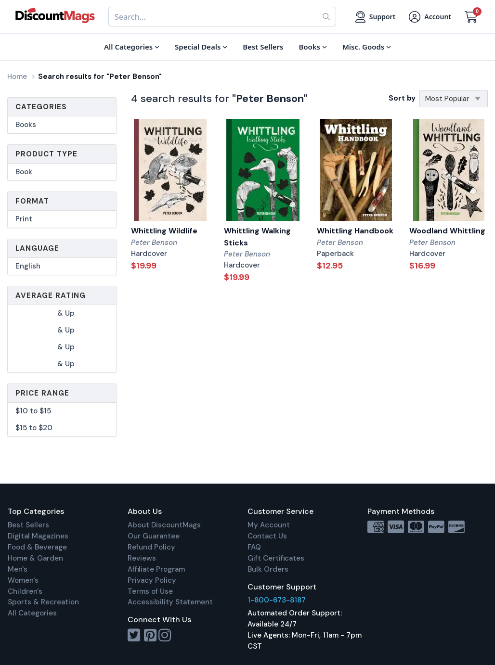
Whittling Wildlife (164, 231)
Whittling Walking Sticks (257, 237)
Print (23, 219)
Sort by (402, 98)
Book (23, 172)
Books (25, 124)
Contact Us (267, 536)
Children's (25, 591)
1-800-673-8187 (277, 600)
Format (32, 201)
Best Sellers (28, 525)
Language (37, 248)
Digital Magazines (38, 536)
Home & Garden (35, 558)
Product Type (46, 154)
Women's (23, 580)
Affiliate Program (156, 569)
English (27, 266)
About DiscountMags (164, 525)
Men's (17, 569)
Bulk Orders (268, 569)
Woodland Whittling (447, 231)
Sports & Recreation (43, 602)
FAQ (254, 547)
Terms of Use (150, 591)
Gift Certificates (276, 558)
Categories (41, 107)
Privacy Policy (152, 580)
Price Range (42, 393)
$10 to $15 (33, 411)
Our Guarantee (154, 536)
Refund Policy (151, 547)
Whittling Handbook (355, 231)
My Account (269, 525)
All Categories (32, 613)
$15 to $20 (33, 428)
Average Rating (50, 295)
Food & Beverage (37, 547)
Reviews (142, 558)
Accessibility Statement (170, 602)
